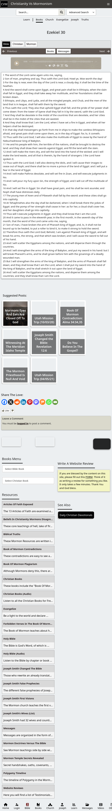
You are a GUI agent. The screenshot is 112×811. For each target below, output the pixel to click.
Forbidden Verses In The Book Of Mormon (28, 623)
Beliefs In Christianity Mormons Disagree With (28, 519)
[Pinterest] (30, 402)
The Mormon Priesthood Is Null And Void (15, 375)
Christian (18, 44)
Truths (85, 19)
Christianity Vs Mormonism (31, 4)
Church (49, 19)
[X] (11, 402)
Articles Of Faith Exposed (18, 504)
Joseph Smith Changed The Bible (22, 668)
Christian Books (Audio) (17, 593)
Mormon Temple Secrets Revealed (23, 758)
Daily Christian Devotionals (76, 515)
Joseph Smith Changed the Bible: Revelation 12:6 (44, 342)
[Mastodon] (36, 402)
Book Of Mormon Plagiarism (20, 564)
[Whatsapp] (49, 402)
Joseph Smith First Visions (18, 698)
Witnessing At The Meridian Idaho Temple (15, 346)
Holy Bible (9, 638)
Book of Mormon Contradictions (22, 549)
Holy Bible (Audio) (14, 653)
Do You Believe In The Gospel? (72, 346)
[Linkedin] (23, 402)
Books (39, 19)
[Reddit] (17, 402)
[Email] (55, 402)
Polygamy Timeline (14, 773)
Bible (6, 44)
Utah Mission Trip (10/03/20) (44, 320)
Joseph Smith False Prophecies (21, 683)
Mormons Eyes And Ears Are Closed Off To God (15, 316)
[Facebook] (4, 402)
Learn (26, 19)
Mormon (31, 44)
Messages (63, 51)
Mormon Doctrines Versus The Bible (24, 743)
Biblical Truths (11, 534)
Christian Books (12, 578)
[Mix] (42, 402)
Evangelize (62, 19)
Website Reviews (13, 788)
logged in (22, 423)
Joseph (75, 19)
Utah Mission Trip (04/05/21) (44, 377)
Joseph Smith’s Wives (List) (19, 713)
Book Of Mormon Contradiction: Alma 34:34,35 (72, 316)
